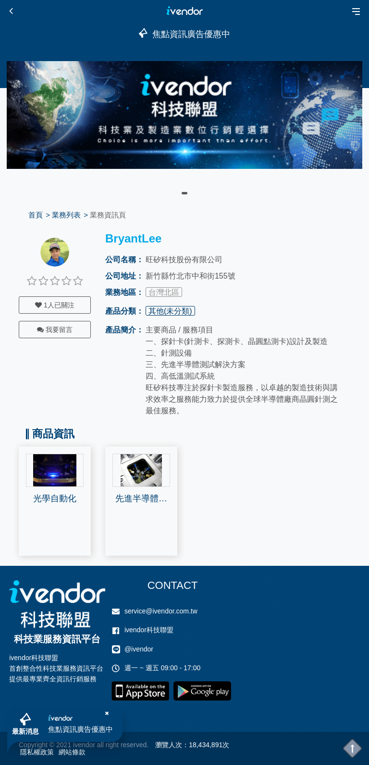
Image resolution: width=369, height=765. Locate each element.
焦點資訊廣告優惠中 (80, 729)
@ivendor (138, 649)
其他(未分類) (170, 311)
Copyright (33, 745)
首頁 (35, 215)
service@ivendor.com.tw (160, 611)
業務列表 (66, 215)
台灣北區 (163, 292)
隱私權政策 (37, 752)
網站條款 (72, 752)
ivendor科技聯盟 (148, 630)
